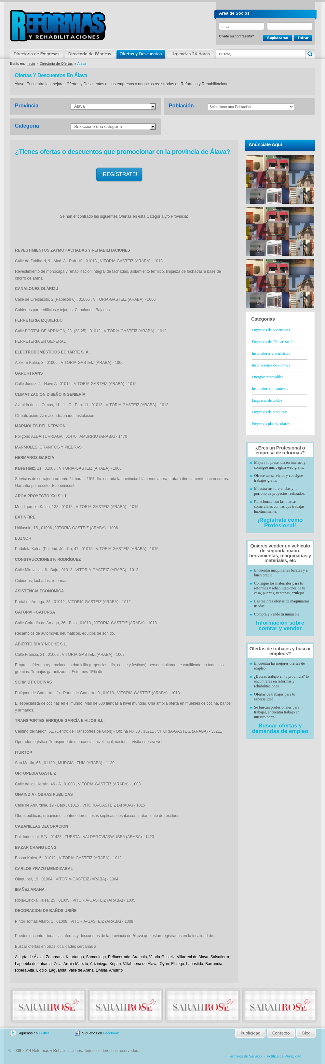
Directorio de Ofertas (56, 63)
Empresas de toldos (267, 400)
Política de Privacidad (284, 1056)
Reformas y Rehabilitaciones (58, 25)
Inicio (31, 63)
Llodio (41, 970)
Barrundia (213, 963)
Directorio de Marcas (89, 54)
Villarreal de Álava (192, 957)
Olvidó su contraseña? (236, 36)
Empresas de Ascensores (271, 330)
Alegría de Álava (29, 957)
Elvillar (101, 970)
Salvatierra (219, 957)
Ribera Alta (24, 970)
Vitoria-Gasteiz (162, 957)
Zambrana (55, 957)
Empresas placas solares (271, 423)
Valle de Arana (80, 970)
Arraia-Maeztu (75, 963)
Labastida (194, 963)
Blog (305, 1033)
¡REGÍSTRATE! (119, 174)
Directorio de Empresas (37, 54)
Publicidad (250, 1033)
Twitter (44, 1033)
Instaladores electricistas (271, 353)
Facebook (111, 1033)
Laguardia (57, 970)
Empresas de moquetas (270, 412)
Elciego (177, 963)
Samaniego (96, 957)
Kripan (115, 963)
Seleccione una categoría (98, 126)
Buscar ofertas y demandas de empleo (280, 728)
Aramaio (139, 957)
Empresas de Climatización (273, 341)
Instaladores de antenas (270, 388)
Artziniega (98, 963)
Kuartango (75, 957)
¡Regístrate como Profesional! (280, 523)
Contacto (280, 1033)
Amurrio (116, 970)
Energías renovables (267, 377)
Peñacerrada (119, 957)
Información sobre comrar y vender (280, 625)
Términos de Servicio (245, 1056)
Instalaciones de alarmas (271, 365)
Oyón (164, 963)
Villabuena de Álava (140, 963)
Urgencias (190, 54)
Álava (79, 106)
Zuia (57, 963)
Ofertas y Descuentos (140, 54)
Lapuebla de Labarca (33, 963)
